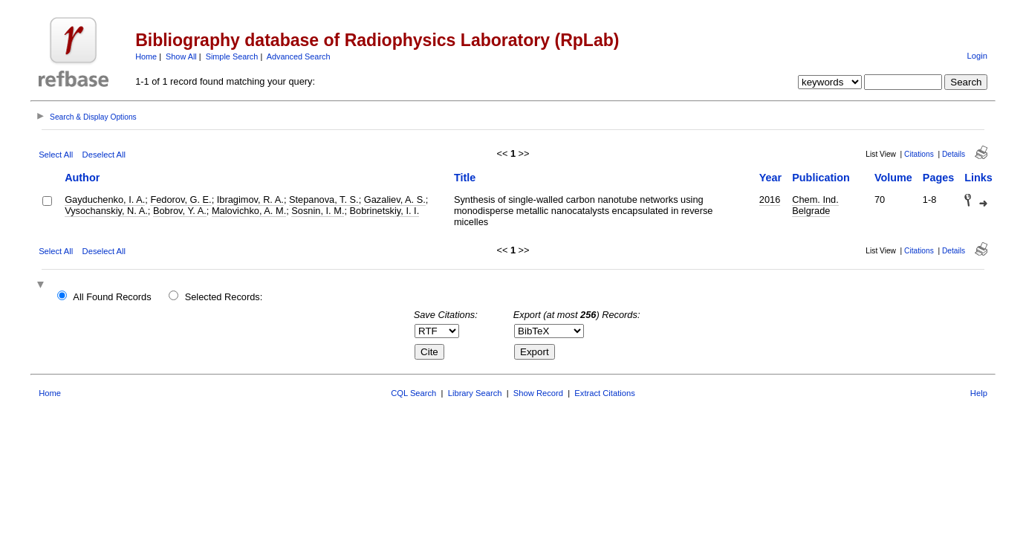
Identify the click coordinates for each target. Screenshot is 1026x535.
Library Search (475, 393)
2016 (769, 199)
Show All (181, 56)
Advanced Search (299, 56)
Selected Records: (224, 296)
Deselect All (104, 154)
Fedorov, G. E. (180, 199)
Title (464, 178)
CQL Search (413, 393)
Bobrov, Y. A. (180, 210)
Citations (919, 154)
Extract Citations (604, 393)
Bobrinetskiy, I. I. (385, 210)
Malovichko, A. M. (249, 210)
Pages (938, 178)
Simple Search (232, 56)
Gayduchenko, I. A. (105, 199)
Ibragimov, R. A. (250, 199)
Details (953, 154)
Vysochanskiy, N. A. (106, 210)
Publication (821, 178)
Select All (56, 154)
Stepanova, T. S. (324, 199)
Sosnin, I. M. (317, 210)
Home (146, 56)
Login (977, 55)
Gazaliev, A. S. (395, 199)
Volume (893, 178)
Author (82, 178)
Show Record (538, 393)
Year (770, 178)
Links (978, 178)
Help (978, 393)
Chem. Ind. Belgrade (815, 205)
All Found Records (112, 296)
